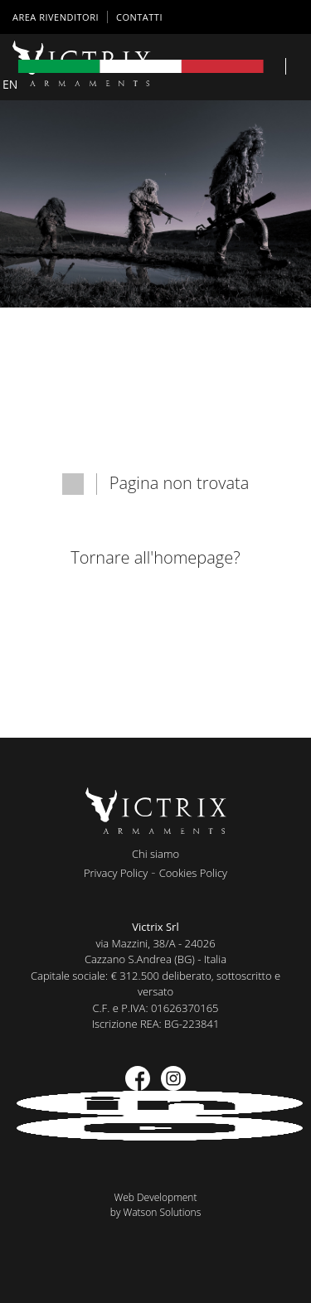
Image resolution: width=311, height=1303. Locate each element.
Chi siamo (155, 853)
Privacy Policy (116, 872)
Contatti (139, 17)
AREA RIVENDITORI (55, 17)
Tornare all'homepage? (155, 557)
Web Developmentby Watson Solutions (156, 1204)
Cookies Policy (193, 872)
